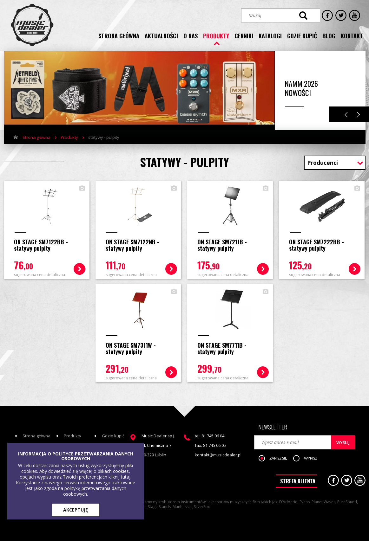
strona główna (118, 36)
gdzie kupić (302, 36)
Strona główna (36, 137)
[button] (276, 458)
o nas (190, 36)
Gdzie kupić (113, 436)
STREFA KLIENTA (297, 481)
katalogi (270, 36)
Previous (346, 114)
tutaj (125, 477)
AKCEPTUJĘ (75, 510)
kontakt (352, 36)
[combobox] (335, 163)
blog (328, 36)
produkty (216, 36)
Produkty (69, 137)
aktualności (161, 36)
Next (358, 114)
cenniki (243, 36)
